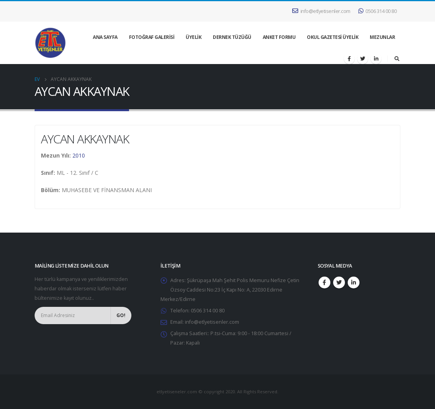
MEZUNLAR (382, 37)
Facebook (324, 282)
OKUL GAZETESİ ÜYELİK (332, 37)
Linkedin (353, 282)
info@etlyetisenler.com (321, 11)
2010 (78, 155)
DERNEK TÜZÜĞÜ (232, 37)
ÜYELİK (193, 37)
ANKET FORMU (279, 37)
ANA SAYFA (105, 37)
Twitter (339, 282)
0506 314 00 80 (377, 11)
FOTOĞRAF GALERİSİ (152, 37)
